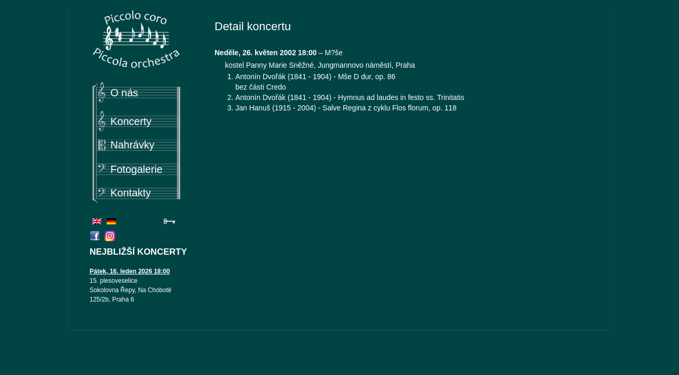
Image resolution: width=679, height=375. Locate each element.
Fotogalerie (136, 169)
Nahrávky (132, 145)
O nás (124, 92)
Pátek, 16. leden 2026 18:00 (130, 271)
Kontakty (130, 192)
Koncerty (131, 121)
